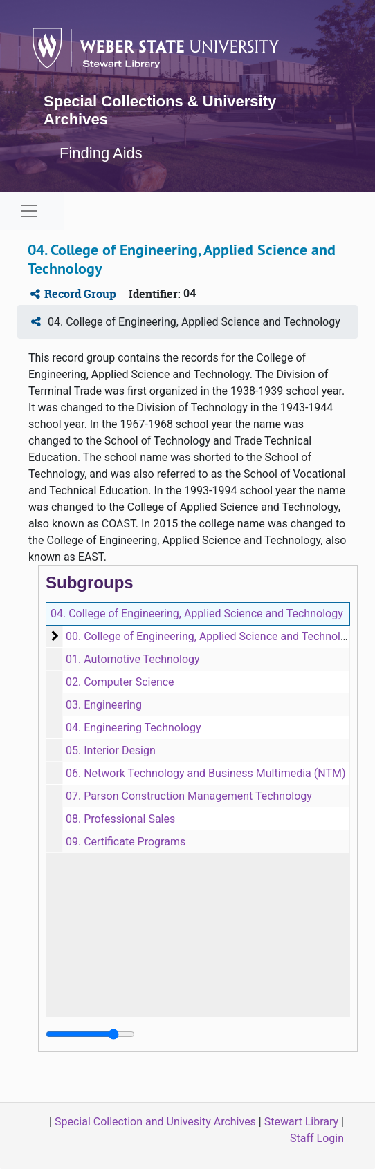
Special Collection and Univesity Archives (155, 1121)
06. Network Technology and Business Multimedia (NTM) (206, 773)
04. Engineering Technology (133, 727)
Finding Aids (101, 153)
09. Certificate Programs (125, 841)
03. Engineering (104, 704)
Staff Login (317, 1138)
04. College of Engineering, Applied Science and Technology (197, 613)
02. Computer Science (120, 682)
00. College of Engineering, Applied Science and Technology (212, 636)
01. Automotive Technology (133, 659)
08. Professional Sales (120, 818)
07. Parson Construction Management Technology (189, 796)
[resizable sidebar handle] (90, 1034)
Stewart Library (301, 1121)
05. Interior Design (111, 750)
